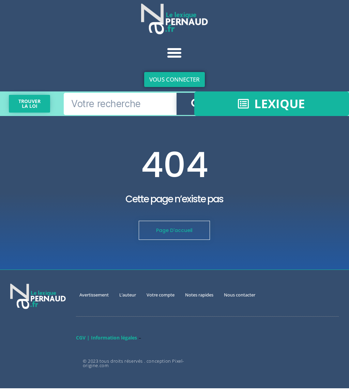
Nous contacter (239, 297)
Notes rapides (199, 297)
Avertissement (94, 297)
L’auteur (127, 297)
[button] (174, 52)
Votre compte (160, 297)
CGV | (83, 340)
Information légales (114, 340)
